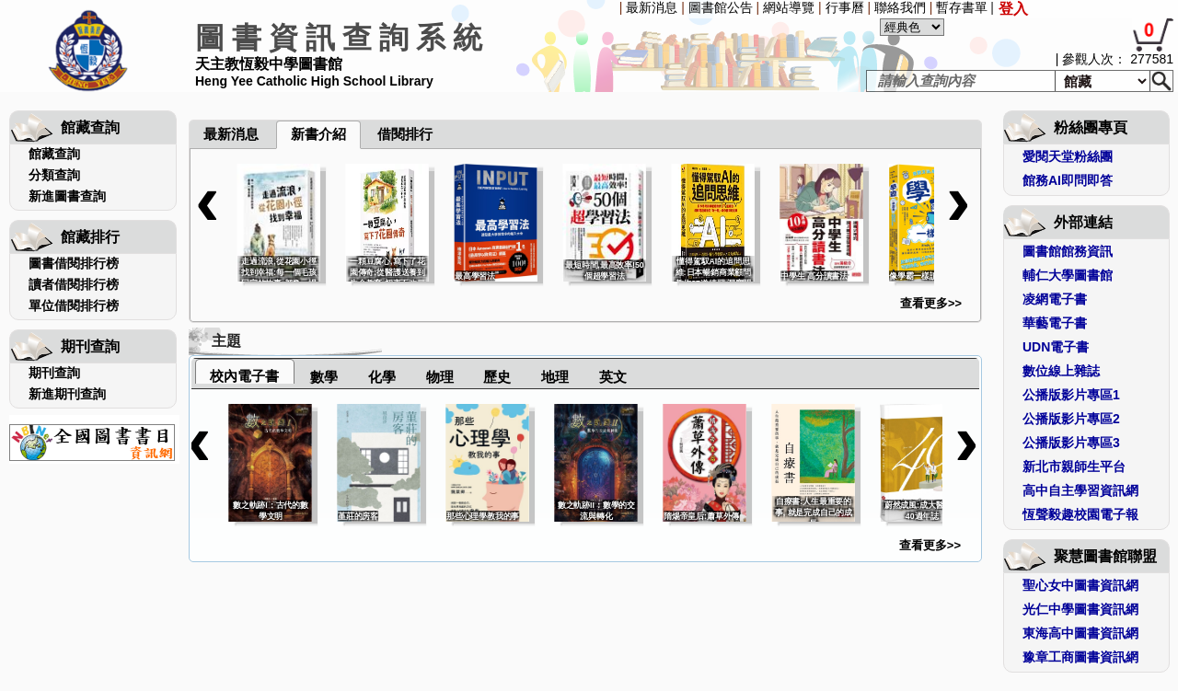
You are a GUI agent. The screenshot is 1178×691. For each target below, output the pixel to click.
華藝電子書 (1054, 323)
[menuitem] (190, 94)
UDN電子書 (1055, 347)
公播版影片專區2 (1071, 418)
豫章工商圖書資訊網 (1080, 657)
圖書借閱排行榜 (74, 263)
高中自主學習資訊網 (1080, 490)
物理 (440, 377)
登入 (1013, 9)
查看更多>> (931, 303)
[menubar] (237, 94)
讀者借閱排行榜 (74, 284)
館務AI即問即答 (1067, 180)
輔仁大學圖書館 (1067, 275)
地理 (555, 377)
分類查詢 (54, 174)
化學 (382, 377)
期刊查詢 (54, 372)
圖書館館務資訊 (1067, 251)
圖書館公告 (720, 7)
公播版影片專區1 (1071, 394)
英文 (613, 377)
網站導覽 (788, 7)
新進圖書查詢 (67, 196)
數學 (324, 377)
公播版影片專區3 (1071, 442)
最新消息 (651, 7)
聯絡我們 (900, 7)
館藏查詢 (54, 153)
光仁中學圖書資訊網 (1080, 609)
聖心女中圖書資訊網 (1080, 585)
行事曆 (845, 7)
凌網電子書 (1054, 299)
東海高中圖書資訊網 (1080, 633)
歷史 (497, 377)
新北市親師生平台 (1074, 466)
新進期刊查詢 (67, 393)
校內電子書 (244, 376)
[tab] (244, 371)
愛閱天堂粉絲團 (1067, 156)
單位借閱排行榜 (74, 305)
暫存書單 (961, 7)
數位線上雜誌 (1061, 370)
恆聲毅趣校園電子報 (1080, 514)
